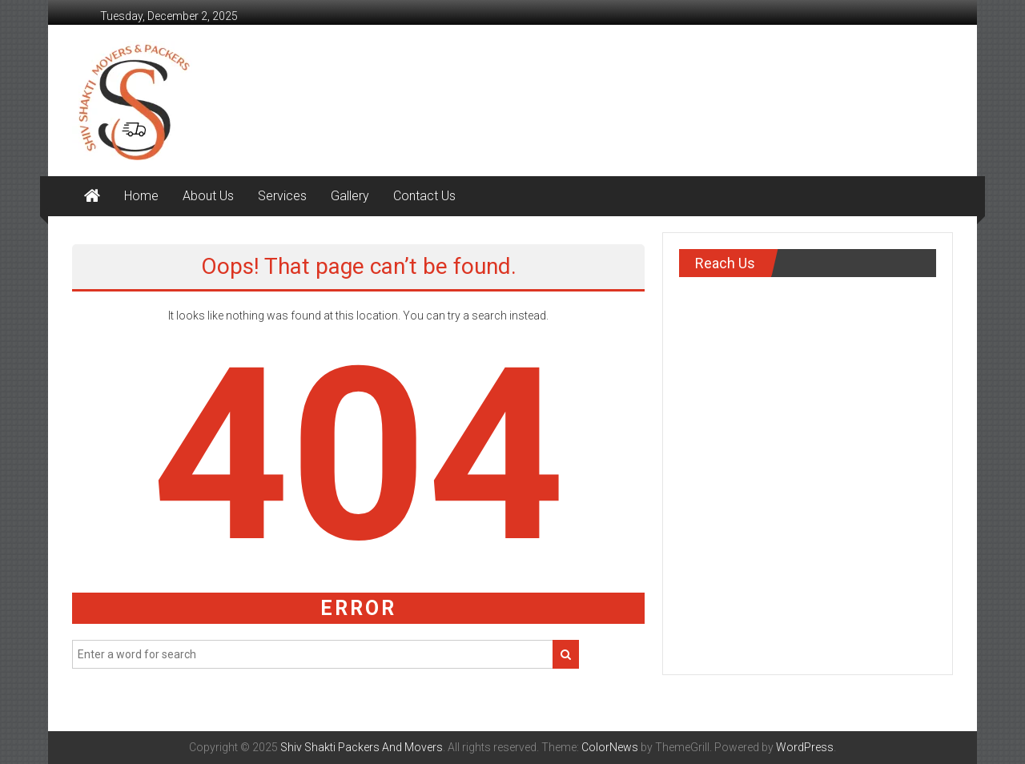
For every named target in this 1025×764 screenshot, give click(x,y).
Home (141, 195)
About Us (208, 195)
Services (282, 195)
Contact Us (424, 195)
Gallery (350, 195)
